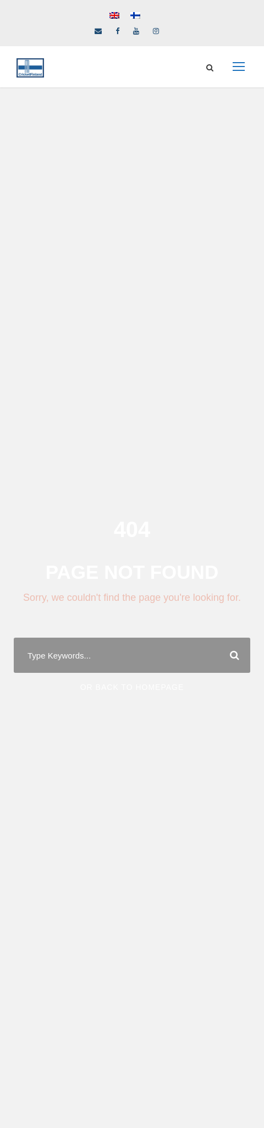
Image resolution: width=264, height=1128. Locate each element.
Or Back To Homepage (132, 687)
